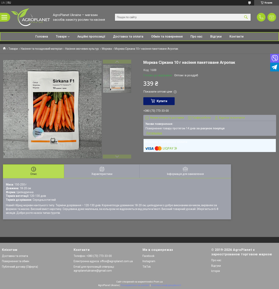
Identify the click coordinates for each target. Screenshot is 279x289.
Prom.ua (158, 281)
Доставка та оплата (128, 36)
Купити (162, 101)
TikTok (147, 266)
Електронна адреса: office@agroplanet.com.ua (103, 261)
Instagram (149, 261)
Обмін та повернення (167, 36)
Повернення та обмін (15, 261)
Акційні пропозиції (91, 36)
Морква (107, 48)
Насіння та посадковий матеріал (41, 48)
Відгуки (216, 36)
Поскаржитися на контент (135, 285)
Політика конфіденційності (166, 285)
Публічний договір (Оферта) (20, 266)
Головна (41, 36)
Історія (215, 271)
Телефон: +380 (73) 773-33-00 (93, 255)
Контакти (236, 36)
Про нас (196, 36)
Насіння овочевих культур (82, 48)
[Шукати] (246, 17)
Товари (61, 36)
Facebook (148, 255)
